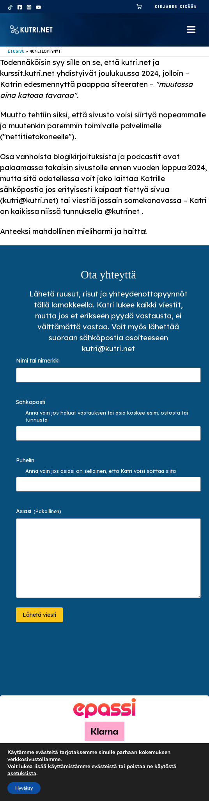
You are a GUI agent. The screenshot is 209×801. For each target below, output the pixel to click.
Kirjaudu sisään (176, 6)
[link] (139, 6)
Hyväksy (24, 788)
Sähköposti (30, 402)
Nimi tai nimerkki (38, 360)
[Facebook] (19, 7)
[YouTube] (38, 7)
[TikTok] (10, 7)
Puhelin (25, 460)
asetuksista (21, 773)
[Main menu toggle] (191, 30)
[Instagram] (29, 7)
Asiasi (38, 511)
